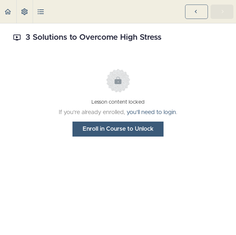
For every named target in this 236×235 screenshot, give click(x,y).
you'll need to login (151, 112)
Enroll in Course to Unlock (118, 129)
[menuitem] (24, 11)
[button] (8, 11)
